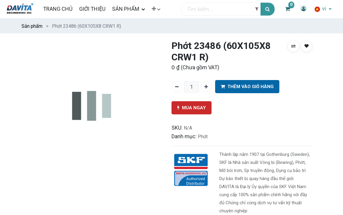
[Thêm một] (206, 86)
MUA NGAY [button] (191, 108)
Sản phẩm (32, 26)
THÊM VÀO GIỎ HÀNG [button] (247, 86)
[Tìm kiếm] (268, 9)
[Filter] (257, 9)
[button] (156, 9)
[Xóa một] (177, 86)
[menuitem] (57, 9)
